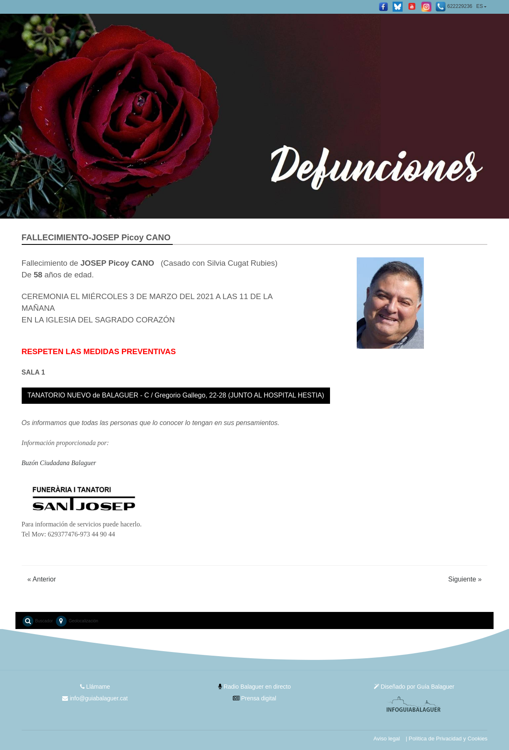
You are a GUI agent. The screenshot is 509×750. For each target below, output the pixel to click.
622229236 (454, 7)
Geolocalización (76, 621)
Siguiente (464, 579)
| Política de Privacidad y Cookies (446, 738)
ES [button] (479, 6)
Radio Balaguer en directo (254, 686)
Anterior (42, 579)
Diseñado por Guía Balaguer (413, 686)
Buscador (37, 621)
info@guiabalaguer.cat (95, 698)
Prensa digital (255, 698)
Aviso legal (386, 738)
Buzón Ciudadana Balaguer (59, 462)
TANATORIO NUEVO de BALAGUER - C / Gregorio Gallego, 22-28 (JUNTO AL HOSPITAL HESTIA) (176, 395)
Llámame (95, 686)
